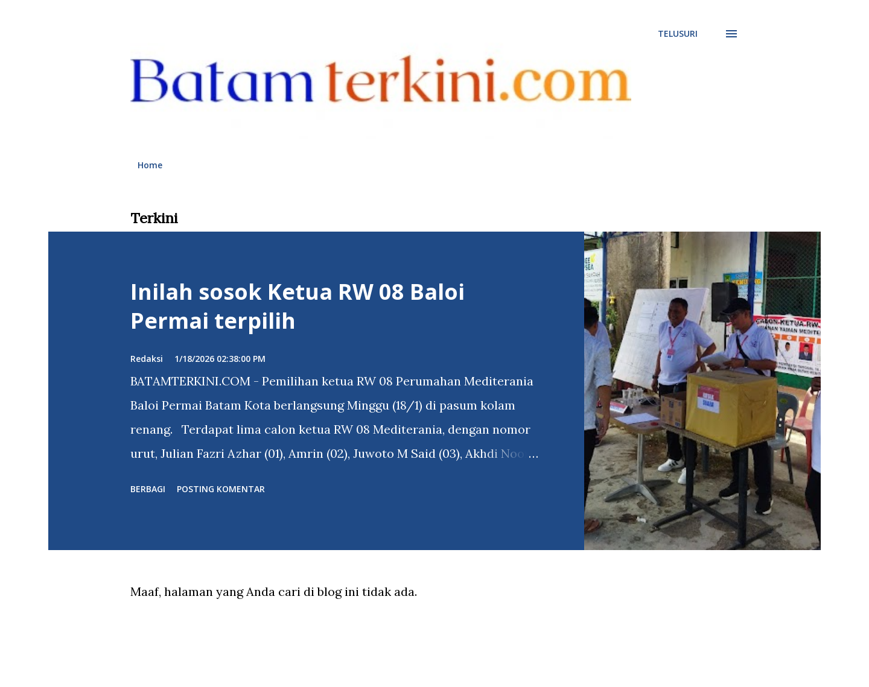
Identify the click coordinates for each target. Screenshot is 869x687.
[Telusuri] (678, 34)
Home (150, 165)
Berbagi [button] (147, 489)
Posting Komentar (221, 489)
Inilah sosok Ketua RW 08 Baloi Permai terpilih (297, 306)
